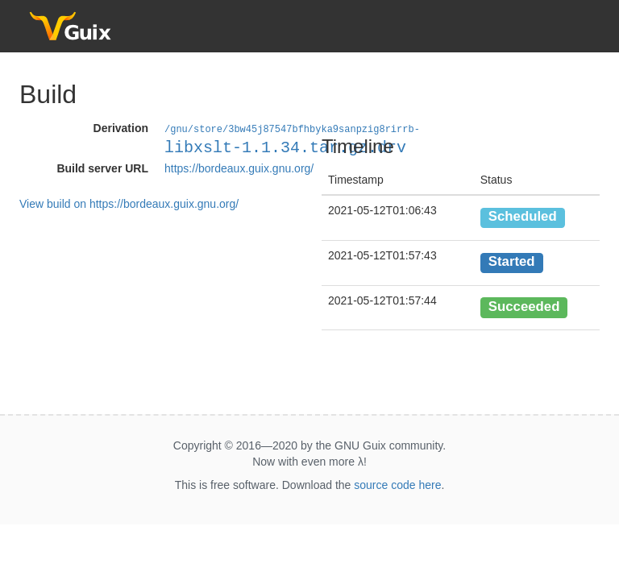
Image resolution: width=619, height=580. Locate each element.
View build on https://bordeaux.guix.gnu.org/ (129, 203)
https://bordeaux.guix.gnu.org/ (239, 167)
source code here (397, 484)
